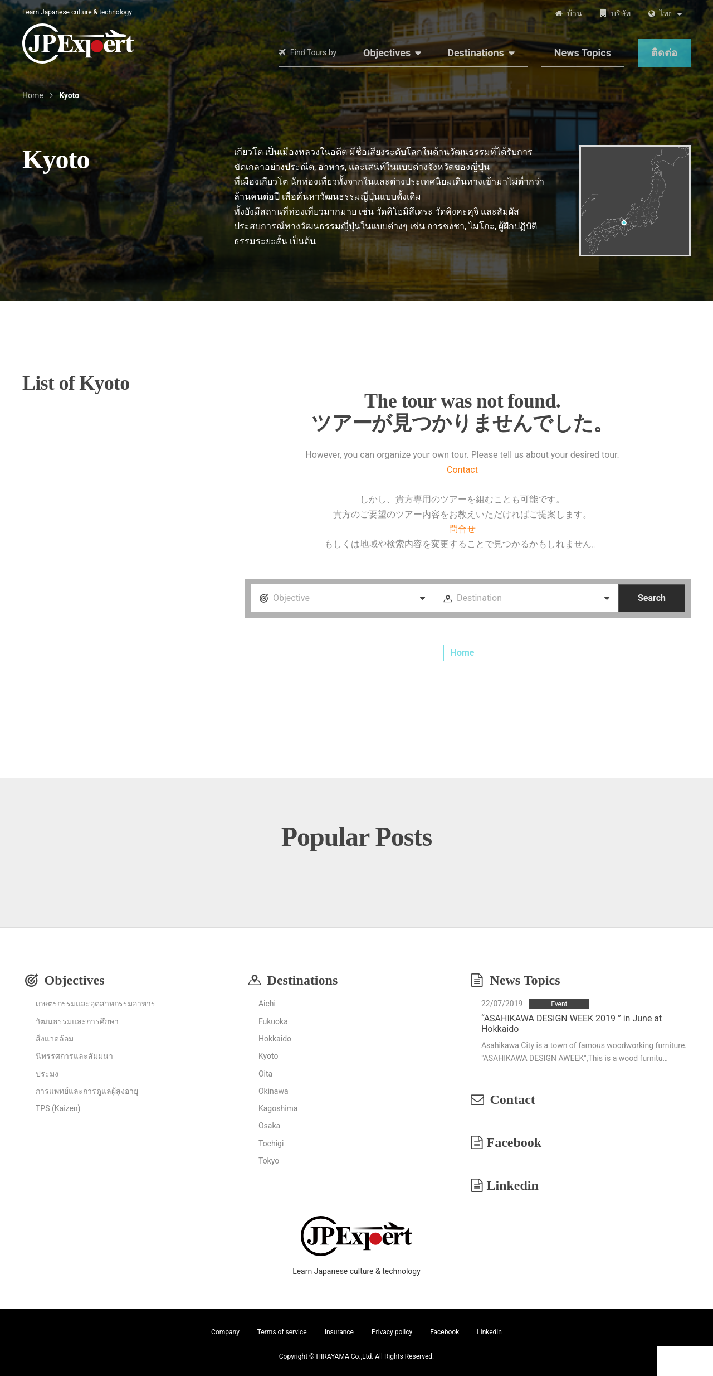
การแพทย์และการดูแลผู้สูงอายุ (87, 1091)
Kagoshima (277, 1108)
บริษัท (621, 13)
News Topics (582, 53)
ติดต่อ (664, 53)
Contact (462, 469)
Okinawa (273, 1091)
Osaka (269, 1125)
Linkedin (513, 1185)
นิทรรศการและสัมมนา (74, 1056)
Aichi (267, 1003)
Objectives (387, 53)
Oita (265, 1073)
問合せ (462, 529)
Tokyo (268, 1160)
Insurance (339, 1332)
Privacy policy (392, 1332)
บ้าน (574, 13)
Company (225, 1332)
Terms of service (282, 1332)
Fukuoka (273, 1021)
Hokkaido (274, 1038)
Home (32, 95)
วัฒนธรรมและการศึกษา (77, 1021)
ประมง (47, 1073)
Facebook (514, 1142)
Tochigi (271, 1143)
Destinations (475, 53)
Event (559, 1004)
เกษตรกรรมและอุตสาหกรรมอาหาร (95, 1003)
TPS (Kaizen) (58, 1108)
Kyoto (268, 1056)
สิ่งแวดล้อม (55, 1038)
